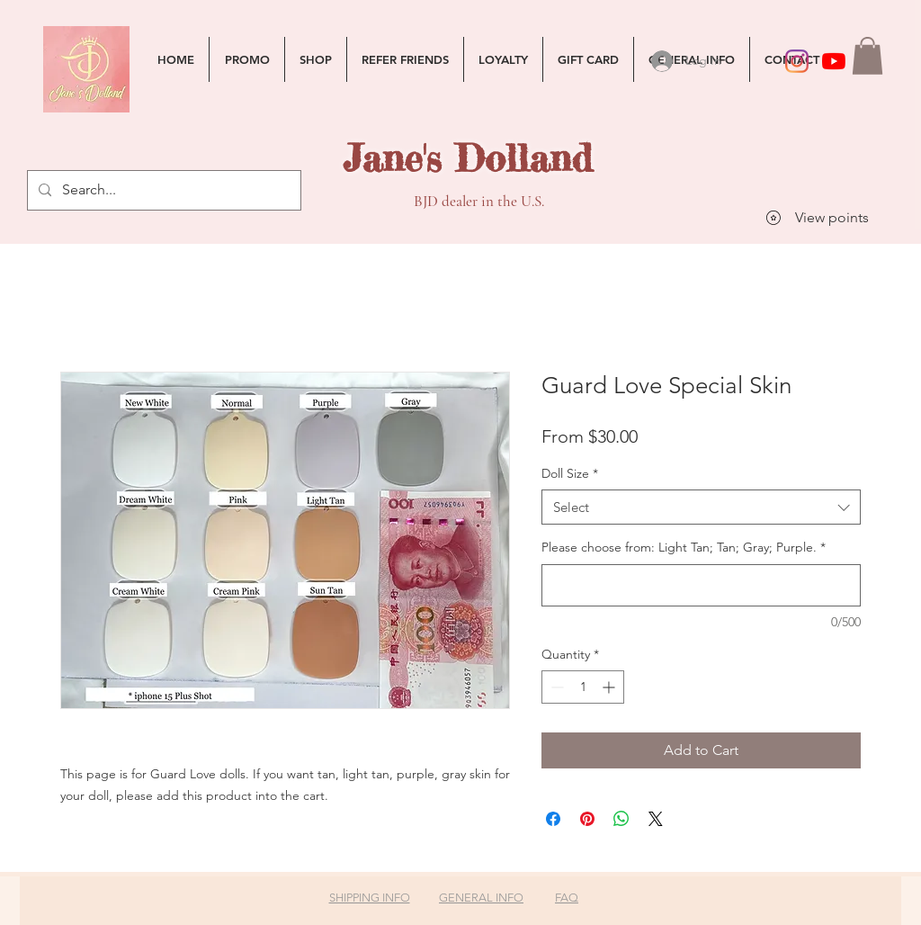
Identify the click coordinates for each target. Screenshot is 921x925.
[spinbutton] (583, 687)
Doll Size (569, 473)
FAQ (566, 897)
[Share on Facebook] (553, 819)
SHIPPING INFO (369, 897)
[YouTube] (833, 61)
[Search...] (162, 190)
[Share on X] (655, 819)
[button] (867, 56)
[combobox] (701, 507)
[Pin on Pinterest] (587, 819)
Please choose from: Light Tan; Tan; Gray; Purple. (683, 547)
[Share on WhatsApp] (621, 819)
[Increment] (610, 687)
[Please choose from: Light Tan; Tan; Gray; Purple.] (701, 585)
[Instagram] (797, 61)
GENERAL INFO (481, 897)
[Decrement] (555, 687)
